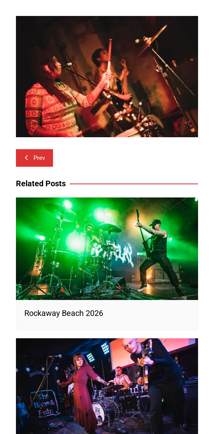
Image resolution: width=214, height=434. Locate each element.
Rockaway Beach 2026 (63, 313)
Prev (34, 158)
